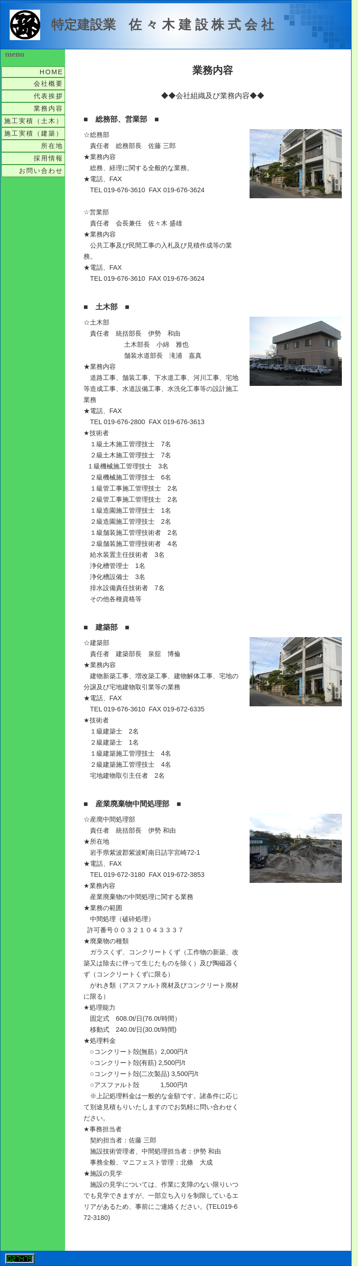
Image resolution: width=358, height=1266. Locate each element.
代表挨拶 (48, 96)
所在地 (52, 145)
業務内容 (48, 108)
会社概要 (48, 83)
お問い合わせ (41, 170)
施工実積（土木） (33, 120)
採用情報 (48, 158)
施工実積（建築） (33, 133)
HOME (51, 72)
